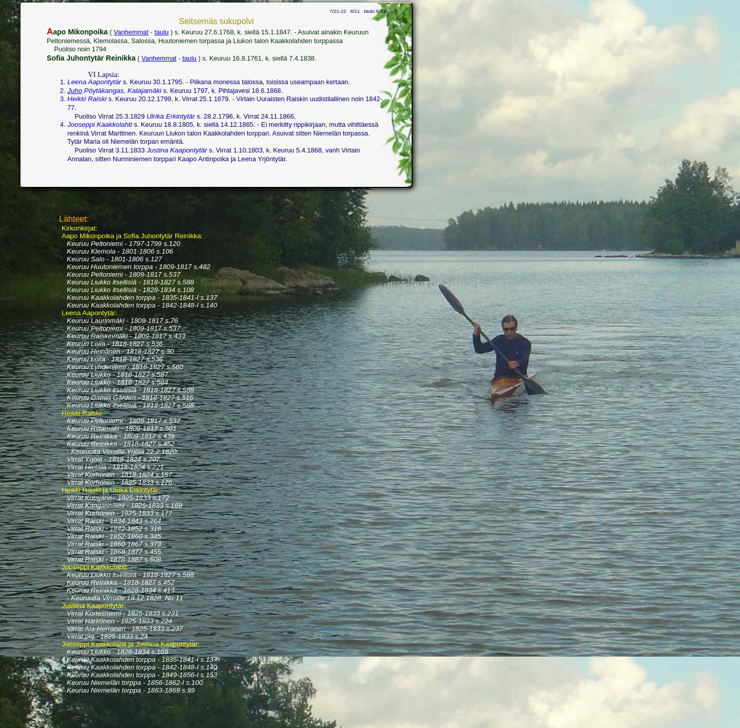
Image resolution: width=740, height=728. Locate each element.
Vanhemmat (131, 32)
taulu (161, 32)
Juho (74, 90)
